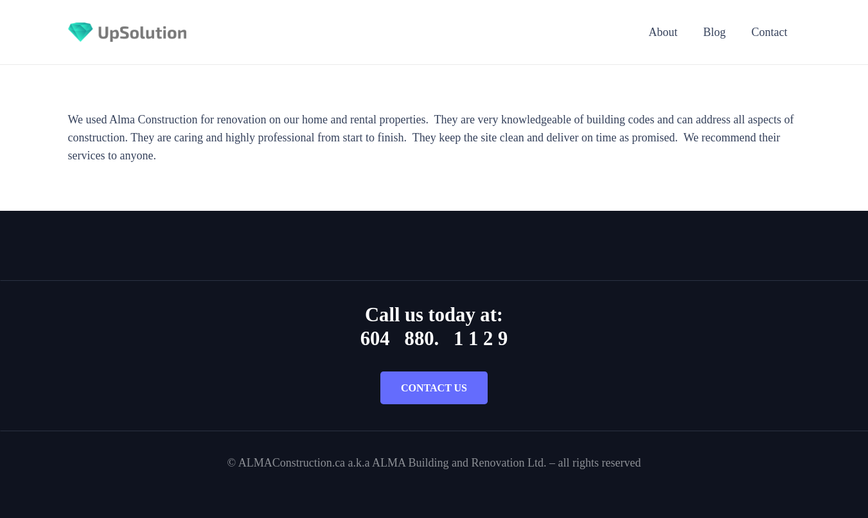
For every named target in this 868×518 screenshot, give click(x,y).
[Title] (127, 32)
